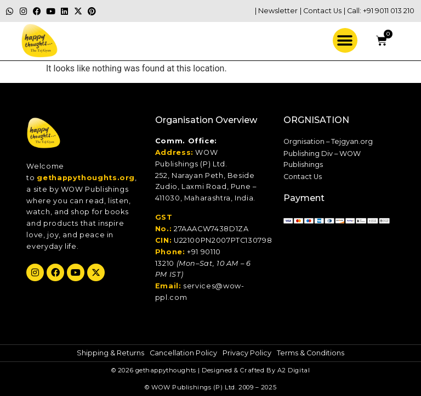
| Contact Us (321, 11)
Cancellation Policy (183, 353)
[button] (345, 40)
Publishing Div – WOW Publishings (322, 159)
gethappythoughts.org (86, 178)
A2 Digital (293, 370)
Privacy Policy (247, 353)
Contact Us (302, 176)
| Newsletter (276, 11)
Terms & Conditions (310, 353)
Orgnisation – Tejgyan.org (328, 141)
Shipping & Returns (110, 353)
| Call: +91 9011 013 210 (379, 11)
